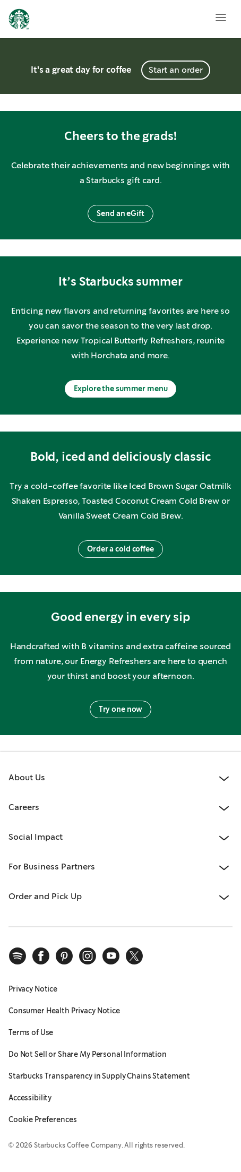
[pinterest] (64, 956)
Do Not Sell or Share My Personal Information (87, 1054)
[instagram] (87, 956)
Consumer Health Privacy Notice (64, 1010)
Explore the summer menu (121, 388)
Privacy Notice (32, 989)
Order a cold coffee (120, 549)
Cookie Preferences (42, 1119)
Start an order (176, 69)
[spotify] (17, 956)
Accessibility (29, 1097)
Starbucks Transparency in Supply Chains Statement (99, 1076)
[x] (134, 956)
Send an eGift (120, 213)
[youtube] (111, 956)
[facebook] (41, 956)
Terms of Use (30, 1032)
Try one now (120, 709)
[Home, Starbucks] (19, 20)
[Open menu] (221, 17)
